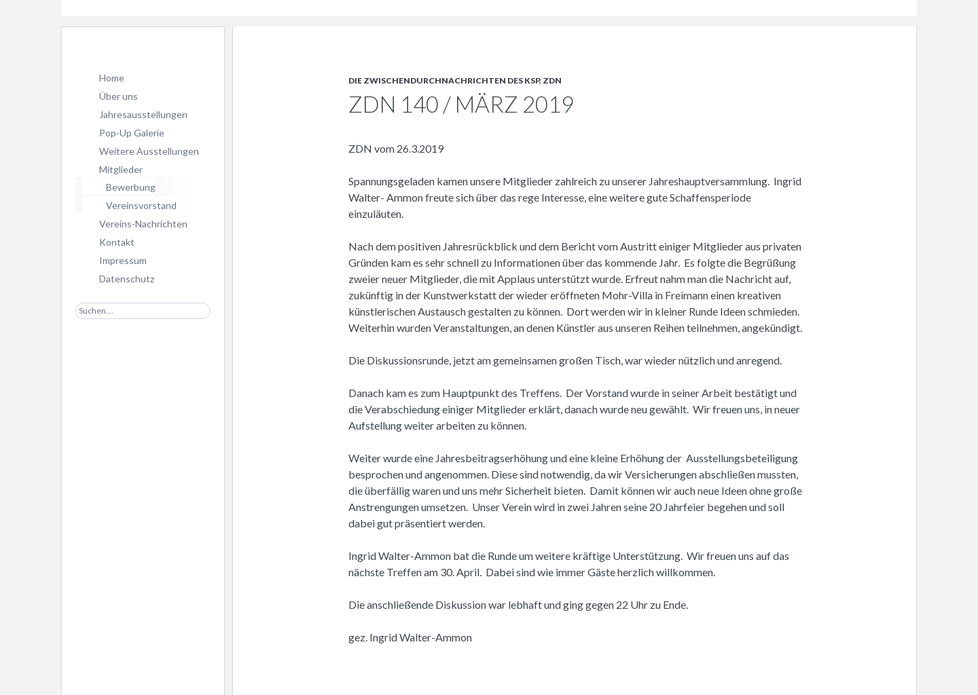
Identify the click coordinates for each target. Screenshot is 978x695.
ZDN (552, 80)
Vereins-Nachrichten (143, 223)
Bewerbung (131, 187)
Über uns (118, 96)
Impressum (123, 260)
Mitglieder (121, 169)
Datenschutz (126, 278)
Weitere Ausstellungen (149, 151)
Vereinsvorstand (141, 205)
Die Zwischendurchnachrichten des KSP (443, 80)
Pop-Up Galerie (131, 132)
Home (111, 77)
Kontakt (116, 242)
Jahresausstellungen (143, 114)
